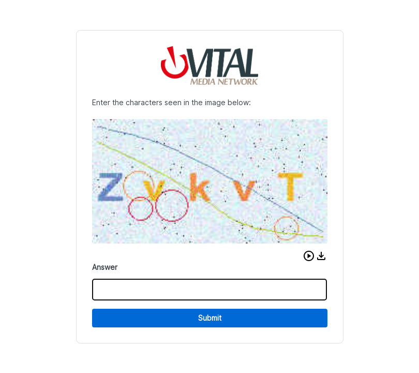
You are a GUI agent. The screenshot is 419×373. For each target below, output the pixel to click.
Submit (209, 317)
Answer (104, 267)
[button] (309, 256)
